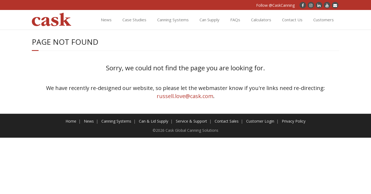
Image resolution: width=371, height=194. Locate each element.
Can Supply (209, 19)
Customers (323, 19)
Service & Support (191, 121)
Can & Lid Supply (153, 121)
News (106, 19)
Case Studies (134, 19)
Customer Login (260, 121)
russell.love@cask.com (185, 96)
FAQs (235, 19)
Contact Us (292, 19)
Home (71, 121)
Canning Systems (173, 19)
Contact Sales (227, 121)
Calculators (261, 19)
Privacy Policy (293, 121)
